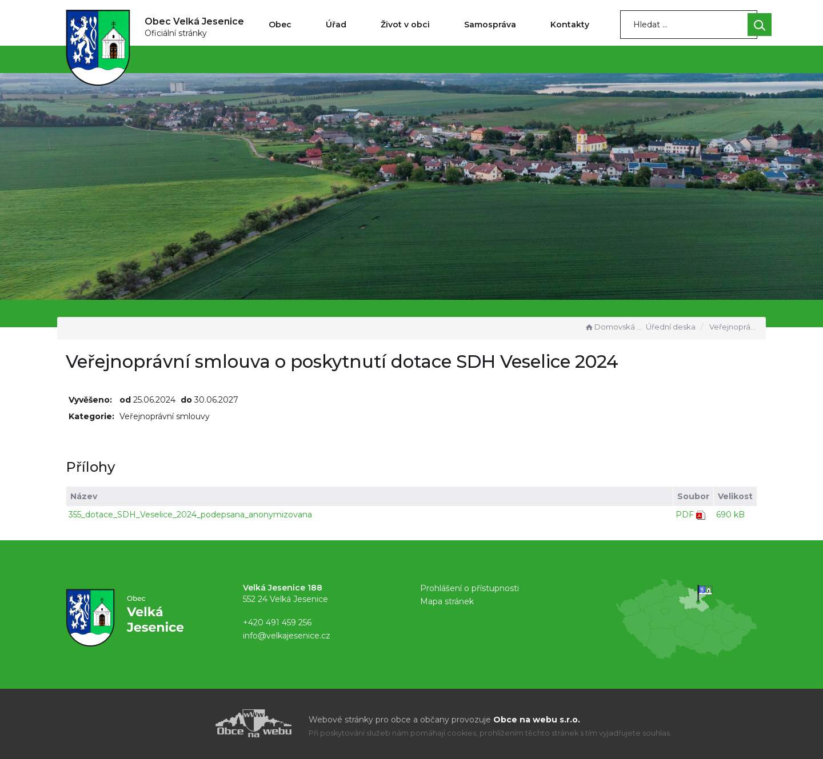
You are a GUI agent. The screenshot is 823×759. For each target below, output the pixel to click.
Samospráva (490, 24)
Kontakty (569, 24)
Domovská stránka (614, 326)
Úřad (336, 24)
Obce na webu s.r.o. (536, 719)
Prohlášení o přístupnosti (469, 588)
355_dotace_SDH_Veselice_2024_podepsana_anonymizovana (190, 514)
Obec (280, 24)
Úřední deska (671, 326)
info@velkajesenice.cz (286, 636)
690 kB (730, 514)
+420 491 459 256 (277, 622)
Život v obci (405, 24)
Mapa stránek (447, 601)
